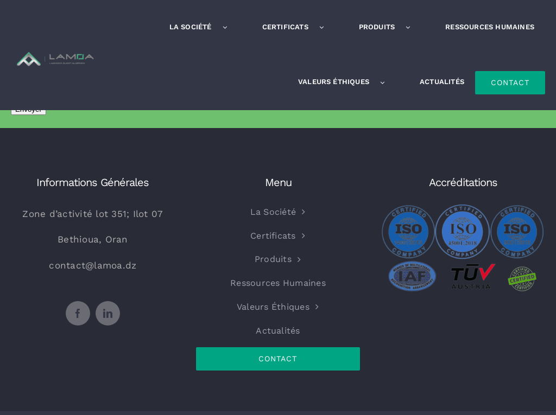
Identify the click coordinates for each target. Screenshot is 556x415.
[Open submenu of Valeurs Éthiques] (387, 82)
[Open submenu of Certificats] (326, 27)
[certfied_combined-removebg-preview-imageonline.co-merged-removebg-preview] (463, 208)
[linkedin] (108, 313)
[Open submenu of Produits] (413, 27)
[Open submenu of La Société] (230, 27)
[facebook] (78, 313)
